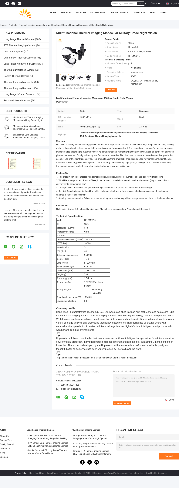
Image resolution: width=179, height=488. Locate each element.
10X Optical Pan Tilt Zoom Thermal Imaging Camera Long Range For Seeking (47, 437)
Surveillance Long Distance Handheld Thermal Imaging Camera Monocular (29, 138)
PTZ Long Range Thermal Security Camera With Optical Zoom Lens (93, 445)
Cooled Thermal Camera (16, 76)
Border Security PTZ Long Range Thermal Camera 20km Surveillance (47, 452)
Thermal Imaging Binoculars (19, 88)
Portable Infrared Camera (17, 100)
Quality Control (119, 12)
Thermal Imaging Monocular (32, 25)
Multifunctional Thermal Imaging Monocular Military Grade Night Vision (28, 120)
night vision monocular (101, 358)
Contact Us (139, 12)
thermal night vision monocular (75, 358)
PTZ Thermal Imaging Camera (20, 45)
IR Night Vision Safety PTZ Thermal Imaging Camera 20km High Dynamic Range (90, 437)
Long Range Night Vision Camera (21, 63)
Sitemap (4, 457)
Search (141, 4)
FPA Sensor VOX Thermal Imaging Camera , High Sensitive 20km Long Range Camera (48, 444)
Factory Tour (97, 12)
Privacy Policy (20, 473)
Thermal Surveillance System (19, 69)
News (153, 12)
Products (66, 12)
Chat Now (155, 3)
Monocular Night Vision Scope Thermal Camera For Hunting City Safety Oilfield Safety (28, 129)
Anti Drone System (13, 51)
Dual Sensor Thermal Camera (19, 57)
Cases (163, 12)
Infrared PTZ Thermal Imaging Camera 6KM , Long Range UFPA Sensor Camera (92, 452)
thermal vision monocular (124, 358)
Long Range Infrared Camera (19, 94)
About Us (81, 12)
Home (53, 12)
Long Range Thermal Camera (19, 39)
